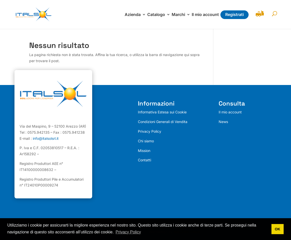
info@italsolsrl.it (46, 138)
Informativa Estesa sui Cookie (162, 112)
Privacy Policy (149, 131)
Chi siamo (146, 141)
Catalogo (156, 15)
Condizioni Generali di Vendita (162, 121)
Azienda (133, 15)
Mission (144, 150)
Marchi (178, 15)
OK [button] (277, 229)
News (223, 121)
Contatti (144, 160)
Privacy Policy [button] (128, 232)
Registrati (234, 14)
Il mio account (205, 15)
